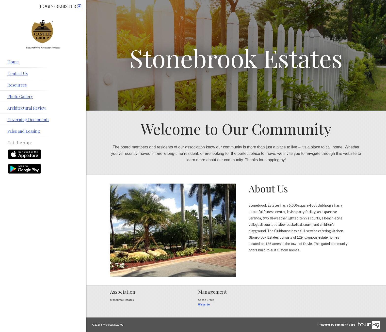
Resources (17, 84)
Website (204, 304)
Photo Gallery (20, 96)
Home (13, 61)
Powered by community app (349, 324)
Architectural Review (26, 108)
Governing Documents (28, 119)
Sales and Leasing (23, 131)
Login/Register (60, 6)
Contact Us (17, 73)
